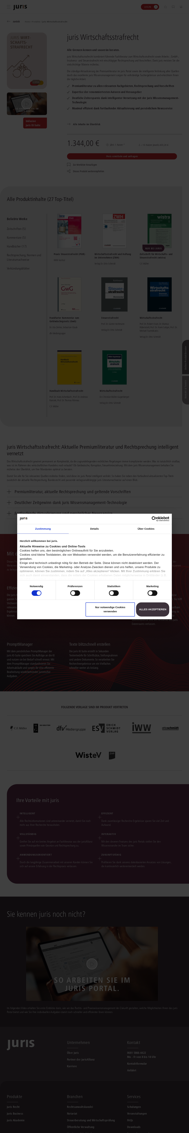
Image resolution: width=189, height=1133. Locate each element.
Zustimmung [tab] (43, 528)
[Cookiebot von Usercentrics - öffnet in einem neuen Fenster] (154, 518)
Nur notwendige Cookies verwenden (110, 609)
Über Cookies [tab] (146, 528)
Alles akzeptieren (152, 609)
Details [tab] (94, 528)
